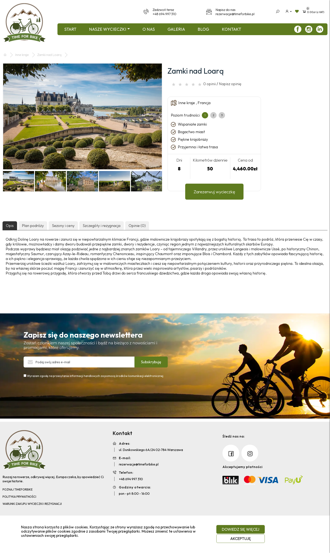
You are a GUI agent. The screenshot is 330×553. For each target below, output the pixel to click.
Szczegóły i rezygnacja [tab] (101, 225)
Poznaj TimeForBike (18, 489)
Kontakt (231, 29)
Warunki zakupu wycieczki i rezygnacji (32, 504)
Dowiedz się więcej (240, 529)
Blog (203, 29)
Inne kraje (22, 55)
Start (70, 29)
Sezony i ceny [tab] (63, 225)
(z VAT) (313, 11)
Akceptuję (240, 538)
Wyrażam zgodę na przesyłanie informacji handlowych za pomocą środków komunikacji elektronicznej (93, 376)
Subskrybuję (151, 361)
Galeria (176, 29)
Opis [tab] (10, 225)
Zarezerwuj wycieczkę (214, 191)
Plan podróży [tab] (33, 225)
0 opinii (209, 83)
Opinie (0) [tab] (137, 225)
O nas (148, 29)
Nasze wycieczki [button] (107, 29)
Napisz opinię (230, 83)
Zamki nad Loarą (49, 55)
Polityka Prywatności (19, 497)
